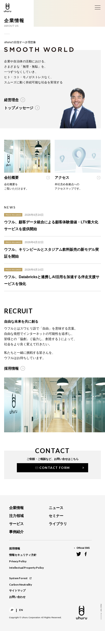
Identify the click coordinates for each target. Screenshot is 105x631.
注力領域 (16, 516)
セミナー (56, 516)
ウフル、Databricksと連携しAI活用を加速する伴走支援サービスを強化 (51, 280)
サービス (16, 524)
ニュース (56, 508)
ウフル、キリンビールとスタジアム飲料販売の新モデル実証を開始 (51, 253)
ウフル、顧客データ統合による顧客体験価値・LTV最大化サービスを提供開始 (51, 225)
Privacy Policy (17, 561)
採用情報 (14, 548)
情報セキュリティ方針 (22, 555)
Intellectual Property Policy (26, 567)
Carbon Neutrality (20, 584)
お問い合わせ (17, 597)
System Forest (20, 578)
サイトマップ (17, 590)
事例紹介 (16, 532)
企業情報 (16, 508)
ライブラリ (58, 524)
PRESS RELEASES (13, 215)
